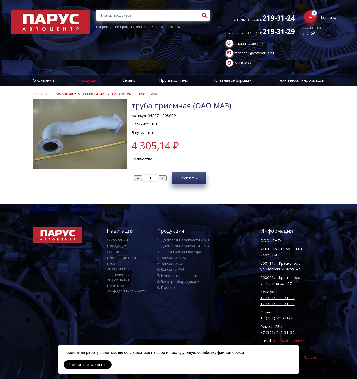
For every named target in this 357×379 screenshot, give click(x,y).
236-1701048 (157, 26)
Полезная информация (233, 80)
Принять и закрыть (88, 364)
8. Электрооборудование (179, 281)
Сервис (128, 80)
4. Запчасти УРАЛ (172, 257)
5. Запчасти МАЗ (92, 93)
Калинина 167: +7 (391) (263, 19)
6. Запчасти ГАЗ (170, 269)
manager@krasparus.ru (254, 52)
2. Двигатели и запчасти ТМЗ (183, 245)
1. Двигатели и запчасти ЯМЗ (183, 239)
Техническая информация (301, 80)
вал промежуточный (130, 26)
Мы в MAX (243, 62)
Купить (189, 178)
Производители (173, 80)
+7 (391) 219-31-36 (277, 317)
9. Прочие (166, 287)
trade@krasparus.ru (289, 340)
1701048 (174, 26)
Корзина (328, 17)
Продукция (88, 80)
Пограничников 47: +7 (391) (260, 33)
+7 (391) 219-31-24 (277, 297)
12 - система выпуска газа (134, 93)
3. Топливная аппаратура (179, 251)
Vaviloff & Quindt (308, 357)
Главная (41, 93)
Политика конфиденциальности (126, 288)
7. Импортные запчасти (177, 275)
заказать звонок (248, 43)
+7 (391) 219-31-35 (277, 332)
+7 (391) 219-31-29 (277, 303)
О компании (43, 80)
